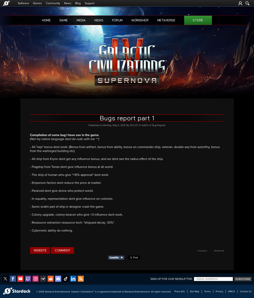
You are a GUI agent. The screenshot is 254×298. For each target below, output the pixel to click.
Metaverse (166, 20)
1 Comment (202, 251)
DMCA (231, 291)
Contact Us (246, 291)
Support (89, 3)
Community (53, 3)
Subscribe (243, 279)
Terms (207, 291)
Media (81, 20)
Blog (78, 3)
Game (64, 20)
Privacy (219, 291)
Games (37, 3)
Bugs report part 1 (127, 118)
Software (23, 3)
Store (198, 20)
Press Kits (179, 291)
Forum (117, 20)
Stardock (49, 291)
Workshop (139, 20)
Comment (62, 250)
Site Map (194, 291)
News (67, 3)
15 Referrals (219, 251)
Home (46, 20)
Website (40, 250)
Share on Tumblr (117, 258)
